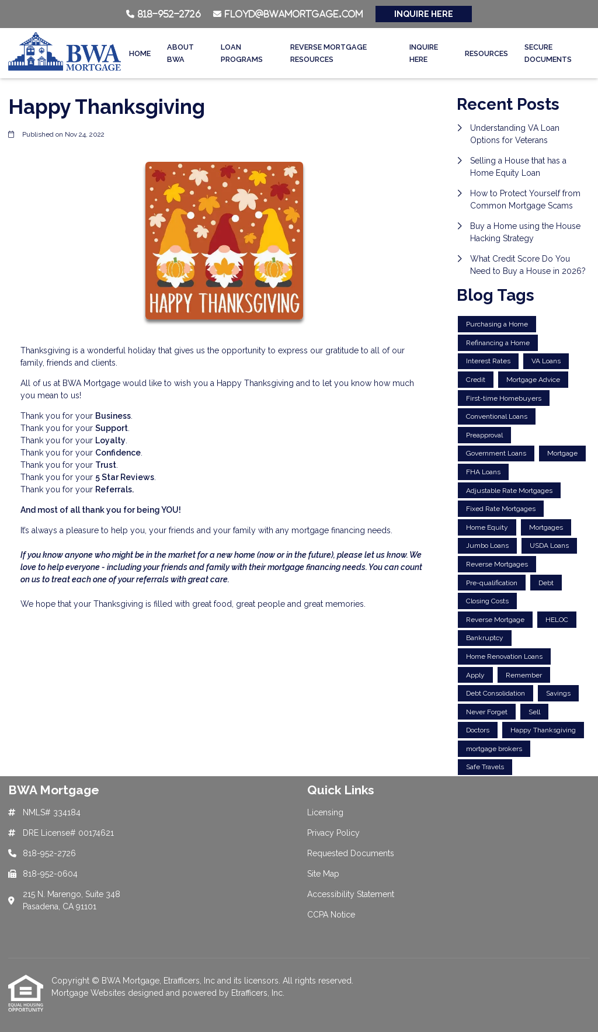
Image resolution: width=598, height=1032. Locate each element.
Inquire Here (423, 53)
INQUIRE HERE (423, 14)
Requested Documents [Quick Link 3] (350, 853)
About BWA (180, 53)
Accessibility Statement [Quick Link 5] (350, 894)
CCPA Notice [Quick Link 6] (331, 914)
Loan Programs (242, 53)
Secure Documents (548, 53)
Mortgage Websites (89, 993)
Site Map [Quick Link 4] (323, 873)
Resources (486, 53)
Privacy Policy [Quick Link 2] (333, 833)
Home (140, 53)
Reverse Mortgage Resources (328, 53)
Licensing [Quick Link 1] (325, 812)
